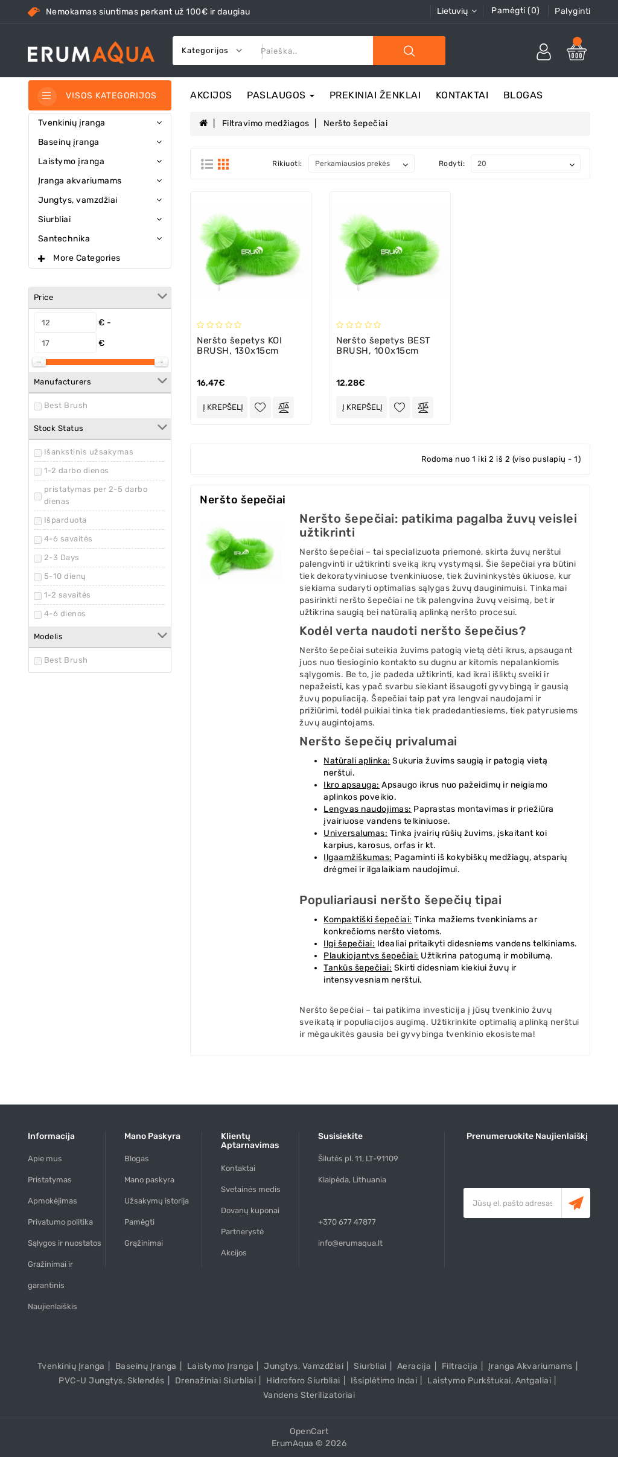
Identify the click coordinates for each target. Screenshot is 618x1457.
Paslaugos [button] (280, 95)
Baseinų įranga (146, 1366)
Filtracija (460, 1366)
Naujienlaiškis (52, 1306)
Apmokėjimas (52, 1200)
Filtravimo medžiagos (266, 123)
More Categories (87, 258)
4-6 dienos (65, 613)
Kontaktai (462, 95)
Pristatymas (50, 1179)
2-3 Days (62, 557)
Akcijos (211, 95)
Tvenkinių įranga (71, 1366)
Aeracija (414, 1366)
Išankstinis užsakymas (89, 451)
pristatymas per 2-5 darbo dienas (96, 495)
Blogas (523, 95)
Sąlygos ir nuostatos (64, 1243)
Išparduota (65, 519)
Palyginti (573, 11)
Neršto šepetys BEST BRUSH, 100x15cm (383, 345)
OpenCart (309, 1431)
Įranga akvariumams (530, 1366)
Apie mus (45, 1158)
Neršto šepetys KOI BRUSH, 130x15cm (239, 345)
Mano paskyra (149, 1179)
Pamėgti (139, 1221)
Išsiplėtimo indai (384, 1381)
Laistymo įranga (220, 1366)
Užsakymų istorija (156, 1200)
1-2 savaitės (67, 594)
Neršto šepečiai (355, 123)
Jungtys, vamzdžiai (303, 1366)
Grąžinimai (143, 1243)
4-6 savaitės (68, 538)
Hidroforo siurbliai (303, 1381)
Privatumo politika (60, 1221)
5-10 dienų (65, 576)
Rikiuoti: (287, 163)
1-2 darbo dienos (76, 470)
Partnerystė (242, 1231)
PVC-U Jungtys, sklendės (112, 1381)
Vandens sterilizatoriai (309, 1395)
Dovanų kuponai (250, 1210)
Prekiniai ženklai (375, 95)
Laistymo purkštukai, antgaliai (489, 1381)
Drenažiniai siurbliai (215, 1381)
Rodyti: (452, 163)
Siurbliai (370, 1366)
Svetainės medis (251, 1189)
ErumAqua (293, 1443)
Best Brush (66, 405)
